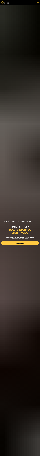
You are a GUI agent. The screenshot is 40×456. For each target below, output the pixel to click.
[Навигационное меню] (38, 2)
